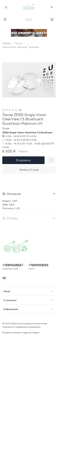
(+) (19, 136)
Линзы (18, 43)
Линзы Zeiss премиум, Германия (20, 46)
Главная (6, 43)
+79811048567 (12, 265)
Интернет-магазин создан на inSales (20, 332)
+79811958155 (38, 265)
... (28, 43)
